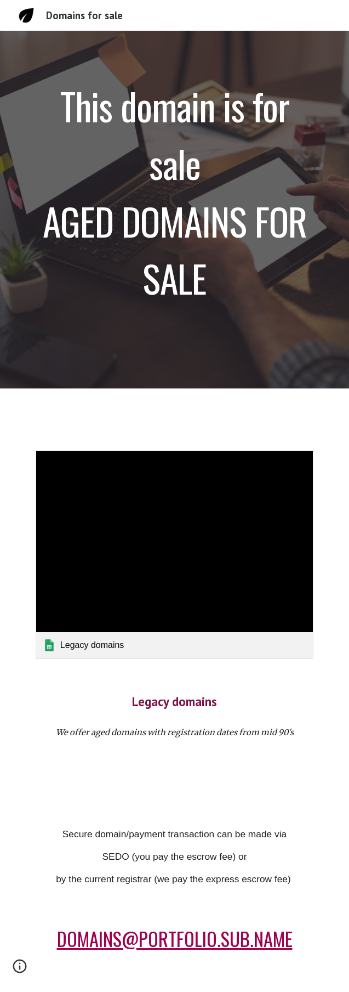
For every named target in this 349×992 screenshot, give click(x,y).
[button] (20, 970)
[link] (174, 554)
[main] (174, 210)
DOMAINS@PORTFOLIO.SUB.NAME (175, 938)
